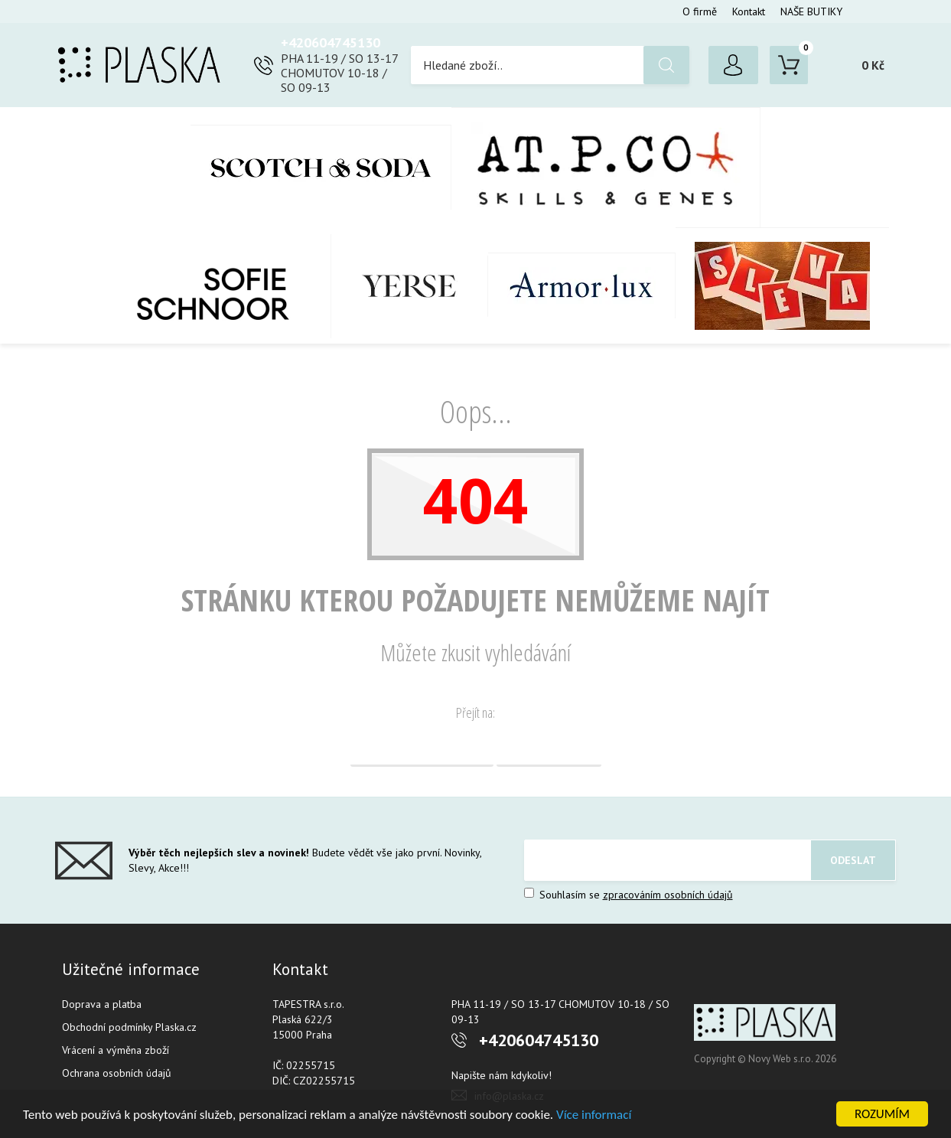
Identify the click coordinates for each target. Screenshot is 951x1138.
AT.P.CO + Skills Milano (605, 167)
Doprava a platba (102, 1004)
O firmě (699, 11)
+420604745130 (330, 42)
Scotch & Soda (321, 167)
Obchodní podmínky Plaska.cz (129, 1027)
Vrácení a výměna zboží (115, 1050)
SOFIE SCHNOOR (197, 286)
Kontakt (748, 11)
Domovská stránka (422, 748)
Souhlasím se (628, 895)
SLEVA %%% (782, 285)
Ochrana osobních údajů (116, 1073)
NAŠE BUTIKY (811, 11)
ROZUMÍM (882, 1114)
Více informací (593, 1115)
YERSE (409, 286)
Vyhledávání (549, 748)
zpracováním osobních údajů (668, 895)
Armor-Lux (582, 285)
